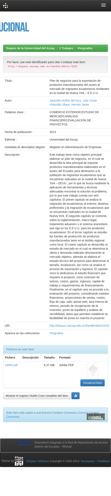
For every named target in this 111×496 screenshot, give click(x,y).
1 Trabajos (66, 48)
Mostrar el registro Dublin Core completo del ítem (37, 395)
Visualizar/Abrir (92, 382)
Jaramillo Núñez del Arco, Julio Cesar (73, 100)
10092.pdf (11, 365)
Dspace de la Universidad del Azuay (30, 48)
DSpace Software (38, 461)
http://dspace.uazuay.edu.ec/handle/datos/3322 (79, 325)
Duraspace (88, 461)
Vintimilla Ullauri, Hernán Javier (69, 104)
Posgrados (85, 48)
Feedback (103, 461)
